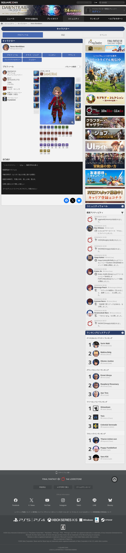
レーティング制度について (22, 512)
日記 (63, 35)
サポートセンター (64, 512)
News (33, 505)
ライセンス (75, 512)
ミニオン (52, 55)
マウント (71, 55)
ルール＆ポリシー (85, 512)
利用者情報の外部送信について (102, 512)
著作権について (37, 512)
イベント (103, 35)
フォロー (32, 60)
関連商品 (42, 487)
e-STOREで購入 (63, 487)
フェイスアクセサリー (12, 60)
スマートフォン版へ (64, 472)
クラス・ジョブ (32, 55)
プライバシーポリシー (50, 512)
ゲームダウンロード (83, 487)
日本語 (104, 2)
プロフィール (22, 35)
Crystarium (11, 100)
